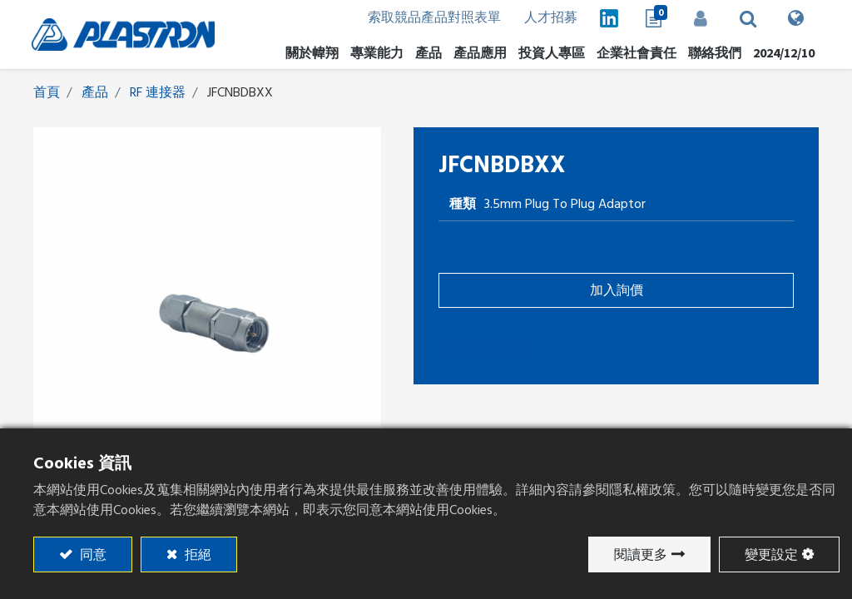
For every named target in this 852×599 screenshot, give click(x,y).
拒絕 (196, 555)
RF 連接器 (158, 93)
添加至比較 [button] (482, 349)
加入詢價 (616, 291)
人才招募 (545, 18)
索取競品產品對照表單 (426, 18)
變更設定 (771, 555)
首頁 (46, 93)
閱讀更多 (640, 555)
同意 (91, 555)
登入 (699, 18)
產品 (95, 93)
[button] (748, 18)
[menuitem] (550, 53)
